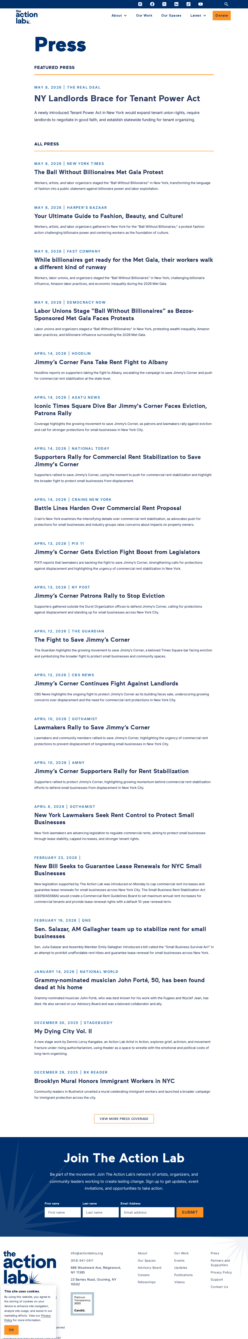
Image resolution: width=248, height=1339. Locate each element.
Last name (90, 1203)
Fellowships (147, 1282)
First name (52, 1203)
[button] (119, 15)
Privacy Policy (221, 1272)
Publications (183, 1275)
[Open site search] (226, 4)
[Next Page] (124, 1118)
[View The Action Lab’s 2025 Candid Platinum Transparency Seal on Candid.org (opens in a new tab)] (82, 1304)
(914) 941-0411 (82, 1260)
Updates (180, 1267)
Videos (179, 1282)
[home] (27, 16)
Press (215, 1253)
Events (179, 1260)
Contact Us (219, 1287)
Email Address (131, 1203)
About (142, 1253)
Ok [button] (11, 1330)
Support (217, 1279)
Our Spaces (171, 15)
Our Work (144, 15)
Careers (144, 1275)
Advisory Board (150, 1267)
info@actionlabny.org (87, 1253)
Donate (221, 15)
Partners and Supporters (220, 1263)
